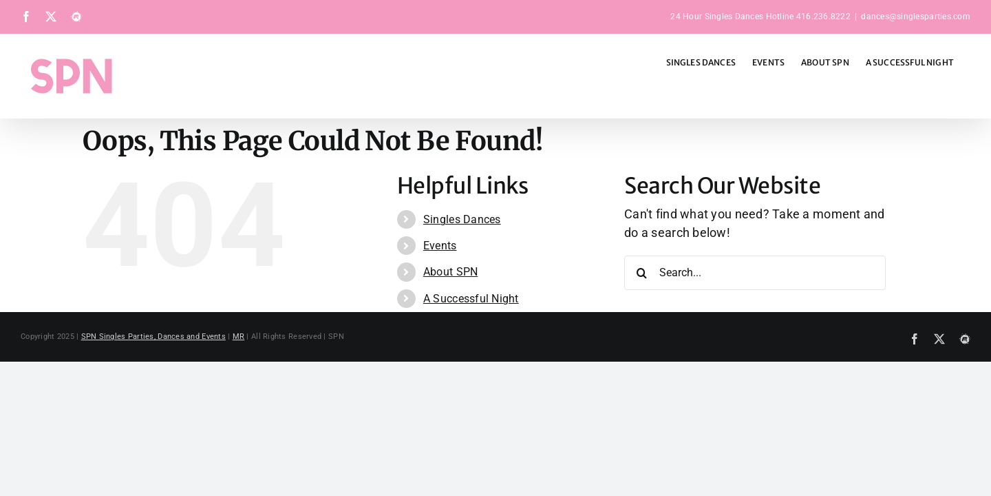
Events (440, 245)
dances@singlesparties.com (915, 16)
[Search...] (755, 273)
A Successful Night (471, 298)
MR (239, 336)
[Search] (641, 273)
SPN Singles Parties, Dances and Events (153, 336)
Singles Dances (462, 219)
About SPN (450, 271)
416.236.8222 (823, 16)
